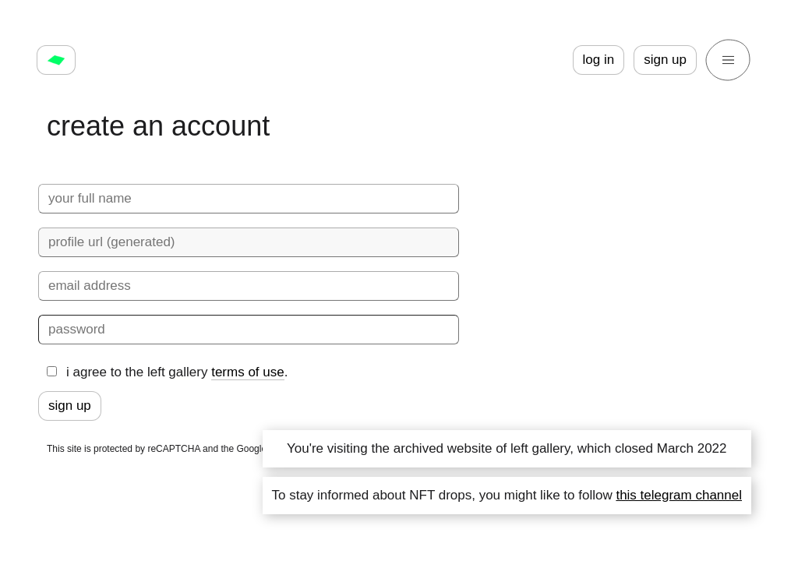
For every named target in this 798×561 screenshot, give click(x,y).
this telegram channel (679, 495)
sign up (665, 59)
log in (599, 59)
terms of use (247, 372)
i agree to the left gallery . (167, 372)
